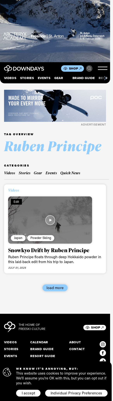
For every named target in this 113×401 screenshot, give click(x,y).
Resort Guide (42, 356)
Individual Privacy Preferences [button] (76, 393)
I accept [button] (28, 393)
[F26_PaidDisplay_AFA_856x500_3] (55, 31)
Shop (75, 68)
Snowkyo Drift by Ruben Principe (49, 250)
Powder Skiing (40, 238)
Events (44, 78)
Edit (16, 202)
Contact (77, 349)
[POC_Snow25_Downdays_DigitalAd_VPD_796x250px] (55, 106)
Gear (58, 78)
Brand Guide (83, 78)
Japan (18, 238)
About (75, 342)
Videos (10, 78)
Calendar (39, 342)
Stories (27, 78)
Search (89, 68)
